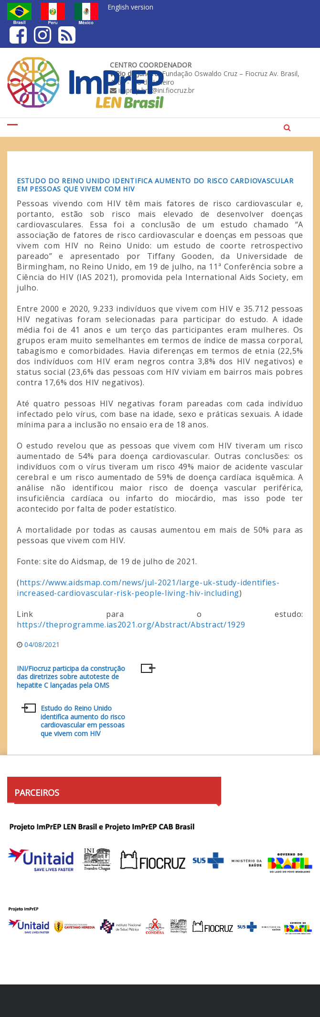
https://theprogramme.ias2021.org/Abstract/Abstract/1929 (131, 624)
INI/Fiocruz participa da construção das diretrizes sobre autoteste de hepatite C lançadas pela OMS (71, 677)
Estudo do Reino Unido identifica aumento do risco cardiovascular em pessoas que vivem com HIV (155, 184)
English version (130, 6)
